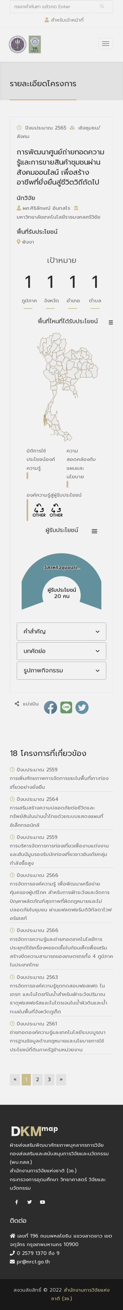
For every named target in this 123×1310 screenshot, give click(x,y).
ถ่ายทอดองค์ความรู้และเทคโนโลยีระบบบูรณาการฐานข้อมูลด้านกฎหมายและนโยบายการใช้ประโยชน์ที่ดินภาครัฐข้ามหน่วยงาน (58, 1041)
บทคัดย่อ (35, 651)
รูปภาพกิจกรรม (43, 670)
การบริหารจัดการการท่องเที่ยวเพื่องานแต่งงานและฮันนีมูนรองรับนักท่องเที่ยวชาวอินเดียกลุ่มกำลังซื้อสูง (59, 854)
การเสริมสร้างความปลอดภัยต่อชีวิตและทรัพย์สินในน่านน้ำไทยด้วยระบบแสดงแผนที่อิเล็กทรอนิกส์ (56, 816)
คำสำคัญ (35, 631)
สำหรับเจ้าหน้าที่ (67, 20)
